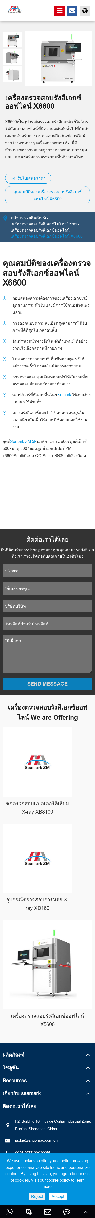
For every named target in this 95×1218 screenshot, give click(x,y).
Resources (15, 1080)
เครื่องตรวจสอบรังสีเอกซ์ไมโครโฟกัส (44, 224)
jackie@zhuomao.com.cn (30, 1140)
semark (64, 394)
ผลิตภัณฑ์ (37, 218)
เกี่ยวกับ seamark (22, 1093)
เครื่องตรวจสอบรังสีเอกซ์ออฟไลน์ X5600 (47, 1020)
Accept (58, 1196)
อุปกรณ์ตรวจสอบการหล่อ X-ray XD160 (37, 904)
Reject (37, 1196)
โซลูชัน (11, 1067)
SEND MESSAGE (47, 684)
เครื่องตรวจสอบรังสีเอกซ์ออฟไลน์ (40, 230)
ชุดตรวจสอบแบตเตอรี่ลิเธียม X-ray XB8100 (37, 808)
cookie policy (58, 1180)
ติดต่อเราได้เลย (19, 1106)
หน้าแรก (18, 218)
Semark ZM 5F (23, 441)
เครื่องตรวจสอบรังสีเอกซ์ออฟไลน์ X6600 (47, 236)
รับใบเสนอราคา (28, 178)
